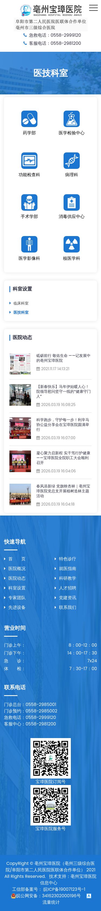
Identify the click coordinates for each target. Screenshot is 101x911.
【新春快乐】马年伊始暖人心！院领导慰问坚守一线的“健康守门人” (63, 391)
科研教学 (65, 578)
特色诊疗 (65, 559)
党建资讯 (65, 598)
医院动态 (15, 578)
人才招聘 (65, 588)
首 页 (15, 559)
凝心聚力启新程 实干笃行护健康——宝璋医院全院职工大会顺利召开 (63, 458)
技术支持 (57, 876)
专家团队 (15, 598)
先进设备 (15, 607)
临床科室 (21, 303)
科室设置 (15, 588)
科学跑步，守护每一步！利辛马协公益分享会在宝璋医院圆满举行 (62, 424)
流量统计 (51, 902)
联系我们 (65, 607)
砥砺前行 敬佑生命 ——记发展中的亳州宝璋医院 (63, 358)
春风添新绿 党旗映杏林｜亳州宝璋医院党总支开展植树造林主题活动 (63, 491)
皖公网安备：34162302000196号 (46, 896)
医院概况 (15, 568)
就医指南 (65, 568)
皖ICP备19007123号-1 (64, 889)
